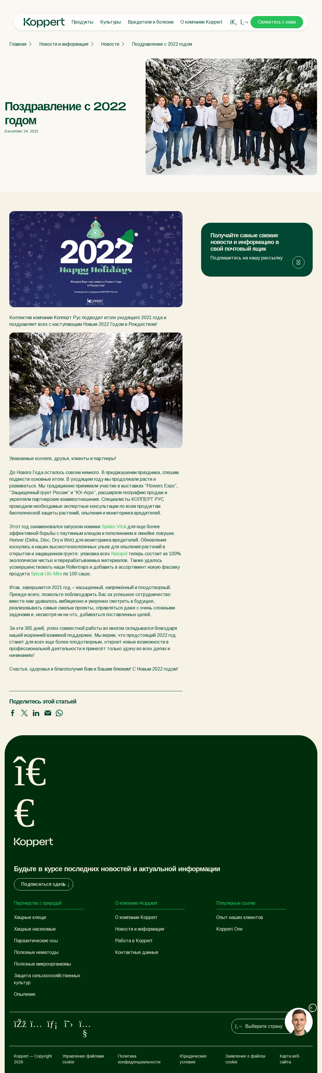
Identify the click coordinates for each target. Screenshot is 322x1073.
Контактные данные (136, 952)
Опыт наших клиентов (239, 917)
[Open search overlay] (234, 22)
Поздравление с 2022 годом (162, 44)
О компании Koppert (201, 22)
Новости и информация (63, 44)
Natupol (119, 553)
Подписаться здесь (46, 884)
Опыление (24, 994)
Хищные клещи (30, 917)
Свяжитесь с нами (277, 22)
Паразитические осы (36, 940)
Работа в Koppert (134, 940)
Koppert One (229, 929)
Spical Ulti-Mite (46, 573)
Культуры (110, 22)
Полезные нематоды (36, 952)
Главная (17, 44)
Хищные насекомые (35, 929)
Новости (110, 44)
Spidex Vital (113, 526)
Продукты (82, 22)
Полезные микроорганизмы (42, 963)
